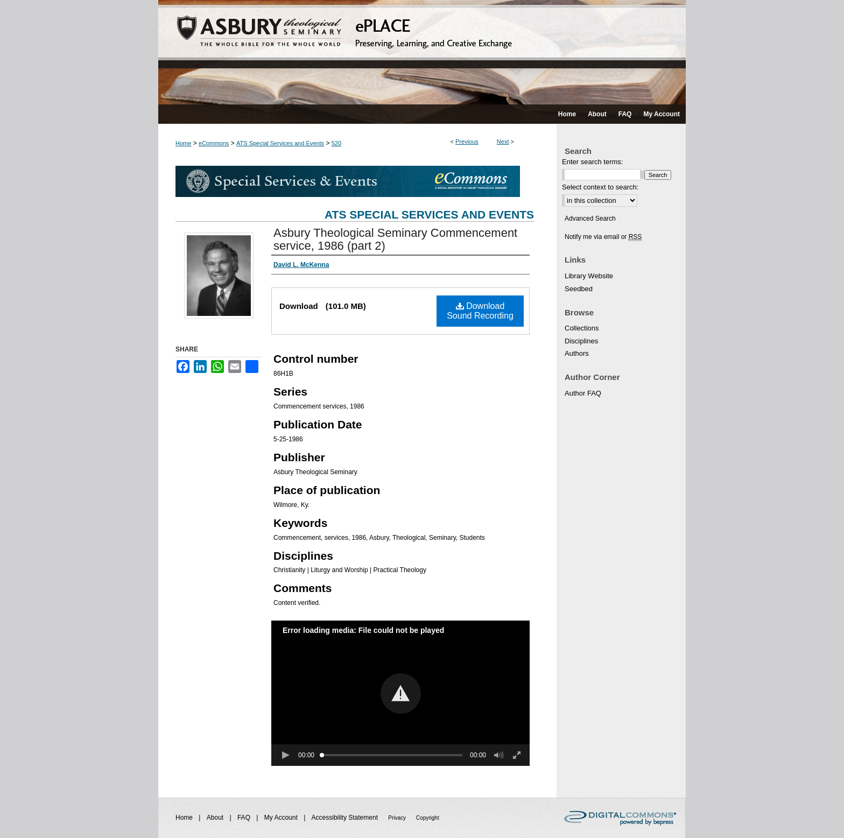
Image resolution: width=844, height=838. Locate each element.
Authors (577, 353)
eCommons (214, 143)
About (216, 817)
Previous (467, 141)
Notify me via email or (603, 237)
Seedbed (579, 289)
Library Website (589, 276)
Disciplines (581, 341)
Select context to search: (600, 187)
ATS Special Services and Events (280, 143)
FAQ (244, 817)
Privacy (397, 818)
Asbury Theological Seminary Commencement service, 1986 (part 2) (395, 239)
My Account (281, 817)
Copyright (427, 818)
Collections (582, 328)
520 (336, 143)
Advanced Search (590, 218)
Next (503, 141)
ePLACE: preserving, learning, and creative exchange (422, 52)
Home (183, 143)
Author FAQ (583, 393)
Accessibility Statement (346, 817)
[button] (401, 693)
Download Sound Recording (480, 310)
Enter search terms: (592, 162)
